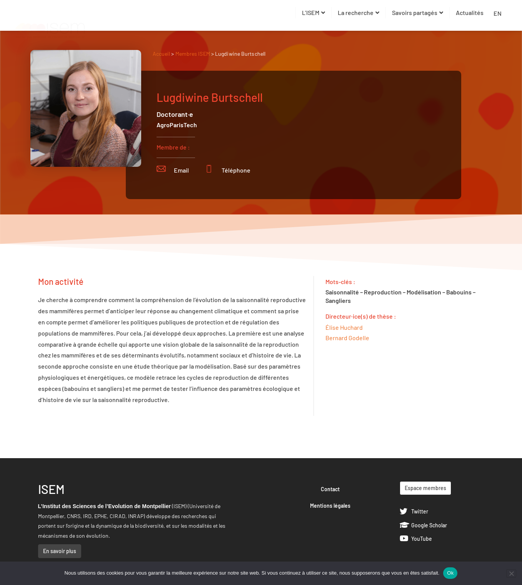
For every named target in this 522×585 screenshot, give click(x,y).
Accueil (161, 53)
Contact (330, 489)
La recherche (358, 12)
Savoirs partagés (417, 12)
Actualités (470, 12)
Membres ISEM (193, 53)
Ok (450, 573)
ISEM (51, 489)
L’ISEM (313, 12)
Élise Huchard (344, 327)
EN (498, 13)
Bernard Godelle (347, 337)
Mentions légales (330, 505)
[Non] (511, 573)
